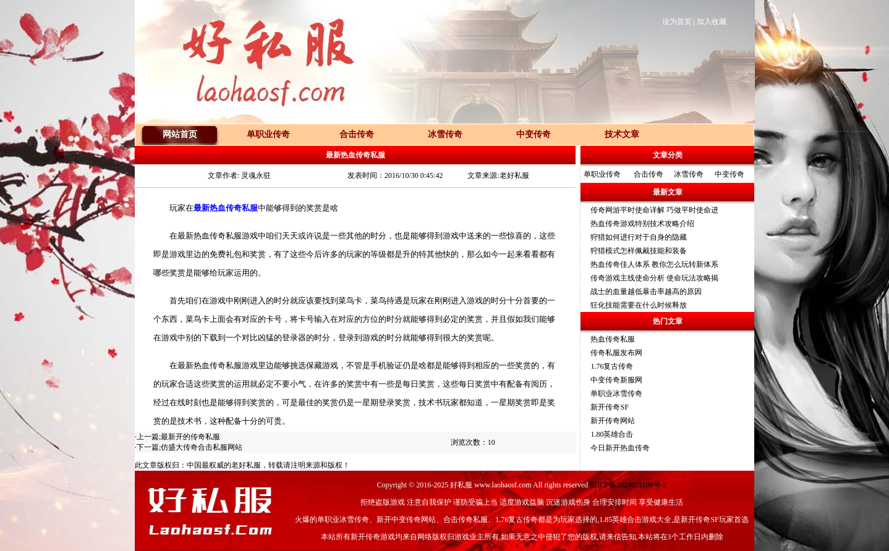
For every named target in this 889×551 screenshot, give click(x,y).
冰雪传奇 (689, 174)
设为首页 (677, 21)
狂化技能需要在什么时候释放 (638, 305)
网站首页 (180, 134)
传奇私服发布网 (616, 352)
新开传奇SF (609, 407)
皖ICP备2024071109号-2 (628, 485)
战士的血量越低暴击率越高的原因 (646, 291)
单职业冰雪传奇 (616, 393)
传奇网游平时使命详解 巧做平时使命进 (654, 210)
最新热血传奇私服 (226, 207)
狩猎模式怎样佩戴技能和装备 (638, 250)
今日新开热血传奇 (620, 448)
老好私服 (246, 465)
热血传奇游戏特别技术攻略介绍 (642, 223)
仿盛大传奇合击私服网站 (201, 447)
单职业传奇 (602, 174)
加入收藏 (711, 21)
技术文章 (622, 134)
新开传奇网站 (612, 420)
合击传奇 (648, 174)
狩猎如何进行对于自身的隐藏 (638, 237)
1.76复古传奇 (611, 366)
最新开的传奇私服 (190, 436)
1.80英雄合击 (611, 434)
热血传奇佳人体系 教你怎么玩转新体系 (654, 264)
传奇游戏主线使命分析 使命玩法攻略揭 (654, 278)
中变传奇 (729, 174)
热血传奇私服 (612, 339)
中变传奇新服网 (616, 380)
